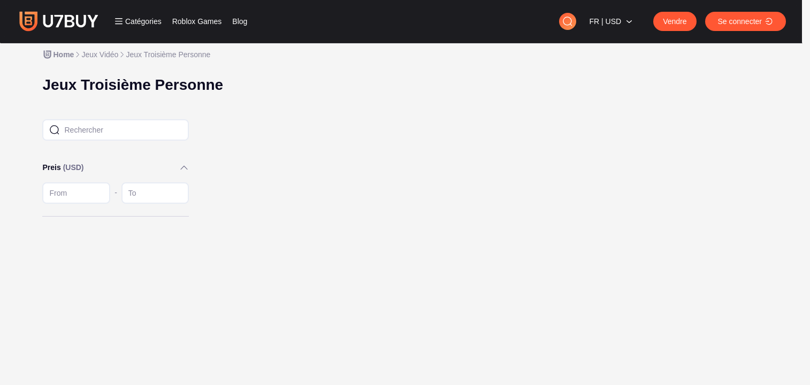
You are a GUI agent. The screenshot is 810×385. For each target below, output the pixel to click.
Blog (239, 21)
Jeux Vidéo (99, 54)
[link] (58, 54)
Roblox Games (197, 21)
